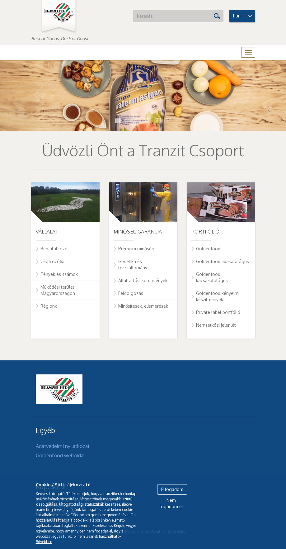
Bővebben (44, 541)
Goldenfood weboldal (60, 455)
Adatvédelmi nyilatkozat (63, 446)
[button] (21, 96)
